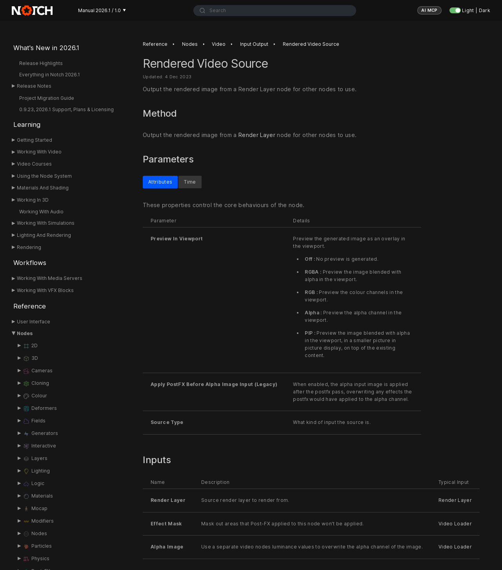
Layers (35, 458)
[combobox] (274, 10)
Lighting (36, 471)
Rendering (29, 247)
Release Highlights (41, 63)
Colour (35, 396)
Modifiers (38, 521)
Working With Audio (41, 212)
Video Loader (455, 523)
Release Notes (34, 86)
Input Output (254, 44)
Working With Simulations (46, 223)
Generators (40, 433)
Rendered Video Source (311, 44)
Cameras (38, 371)
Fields (34, 421)
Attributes (160, 181)
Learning (26, 124)
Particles (37, 546)
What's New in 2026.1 (46, 48)
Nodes (25, 333)
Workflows (29, 263)
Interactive (39, 446)
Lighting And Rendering (44, 235)
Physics (36, 559)
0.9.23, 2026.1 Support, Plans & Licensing (66, 109)
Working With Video (39, 152)
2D (30, 346)
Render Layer (256, 135)
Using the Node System (44, 176)
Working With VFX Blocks (45, 290)
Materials (38, 496)
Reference (29, 306)
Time (190, 181)
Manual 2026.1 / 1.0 (102, 10)
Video (219, 44)
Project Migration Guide (46, 98)
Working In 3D (33, 200)
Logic (33, 483)
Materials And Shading (43, 188)
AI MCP (429, 10)
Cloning (36, 383)
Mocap (35, 508)
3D (30, 358)
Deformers (40, 408)
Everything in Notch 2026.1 (49, 75)
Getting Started (34, 140)
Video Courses (34, 164)
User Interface (33, 322)
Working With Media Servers (49, 278)
